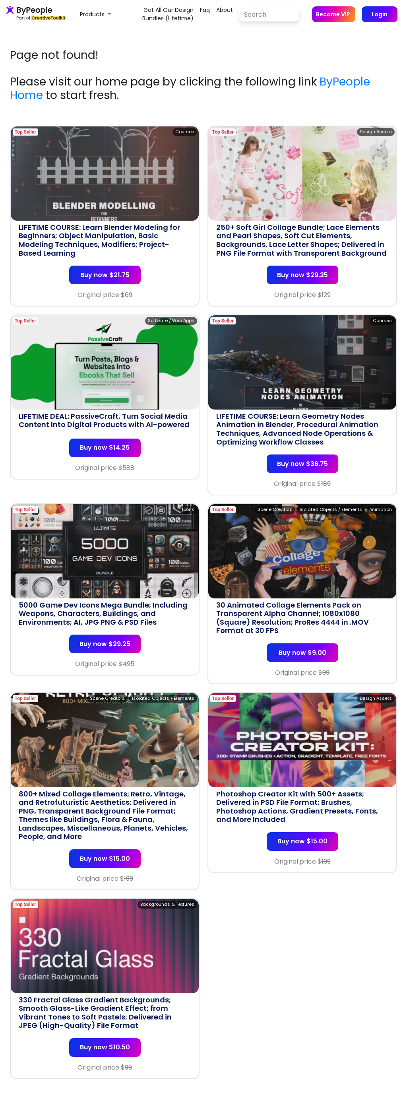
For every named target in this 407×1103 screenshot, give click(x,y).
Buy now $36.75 (302, 463)
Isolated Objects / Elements (331, 509)
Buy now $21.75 (105, 275)
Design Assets (376, 131)
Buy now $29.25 (302, 275)
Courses (184, 131)
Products (93, 14)
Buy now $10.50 (105, 1047)
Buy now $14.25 (105, 447)
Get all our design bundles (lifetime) (168, 14)
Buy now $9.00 (302, 652)
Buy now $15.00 (105, 858)
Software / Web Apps (171, 320)
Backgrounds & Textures (167, 904)
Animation (380, 509)
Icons (188, 509)
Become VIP (333, 14)
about (224, 10)
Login (380, 14)
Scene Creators (275, 509)
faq (205, 10)
